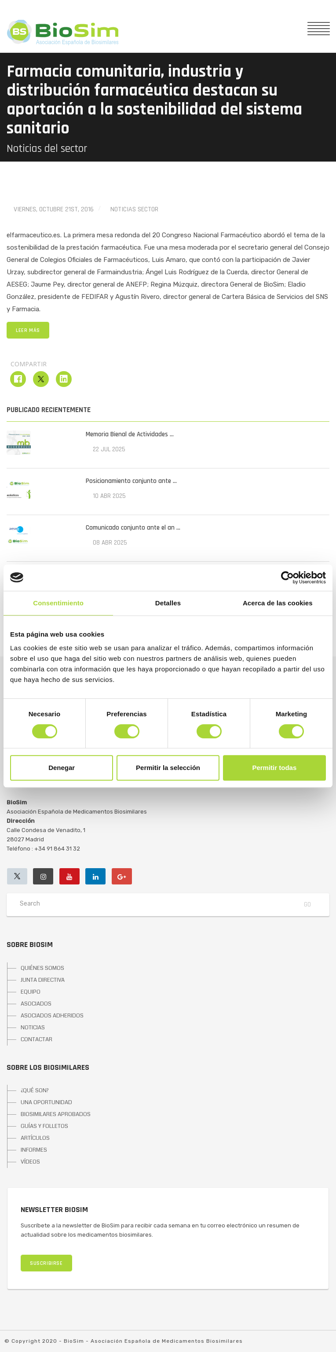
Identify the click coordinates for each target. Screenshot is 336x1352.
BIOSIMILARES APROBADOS (56, 1114)
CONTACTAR (36, 1039)
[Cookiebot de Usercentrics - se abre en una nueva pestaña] (287, 577)
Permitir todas (274, 767)
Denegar (61, 767)
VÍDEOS (30, 1162)
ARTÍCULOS (35, 1138)
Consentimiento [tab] (58, 603)
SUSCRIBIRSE (46, 1263)
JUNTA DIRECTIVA (43, 980)
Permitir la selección (168, 767)
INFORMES (34, 1150)
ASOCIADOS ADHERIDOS (52, 1016)
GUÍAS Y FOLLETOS (44, 1126)
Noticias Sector (134, 209)
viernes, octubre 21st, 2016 (54, 209)
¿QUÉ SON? (35, 1090)
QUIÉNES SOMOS (42, 968)
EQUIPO (30, 992)
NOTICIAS (33, 1027)
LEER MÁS (28, 330)
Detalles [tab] (168, 603)
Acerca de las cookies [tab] (278, 603)
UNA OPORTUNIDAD (46, 1102)
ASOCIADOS (36, 1004)
